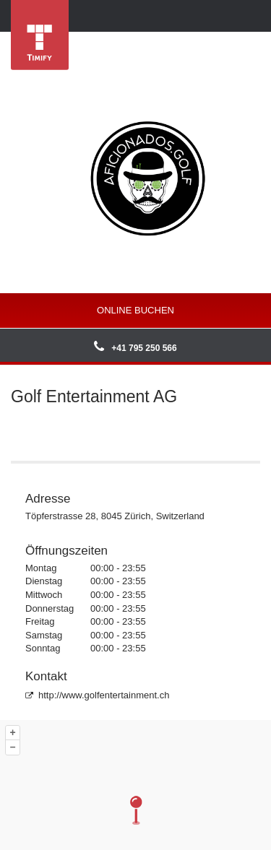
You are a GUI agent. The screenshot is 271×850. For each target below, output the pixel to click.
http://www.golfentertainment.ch (97, 695)
